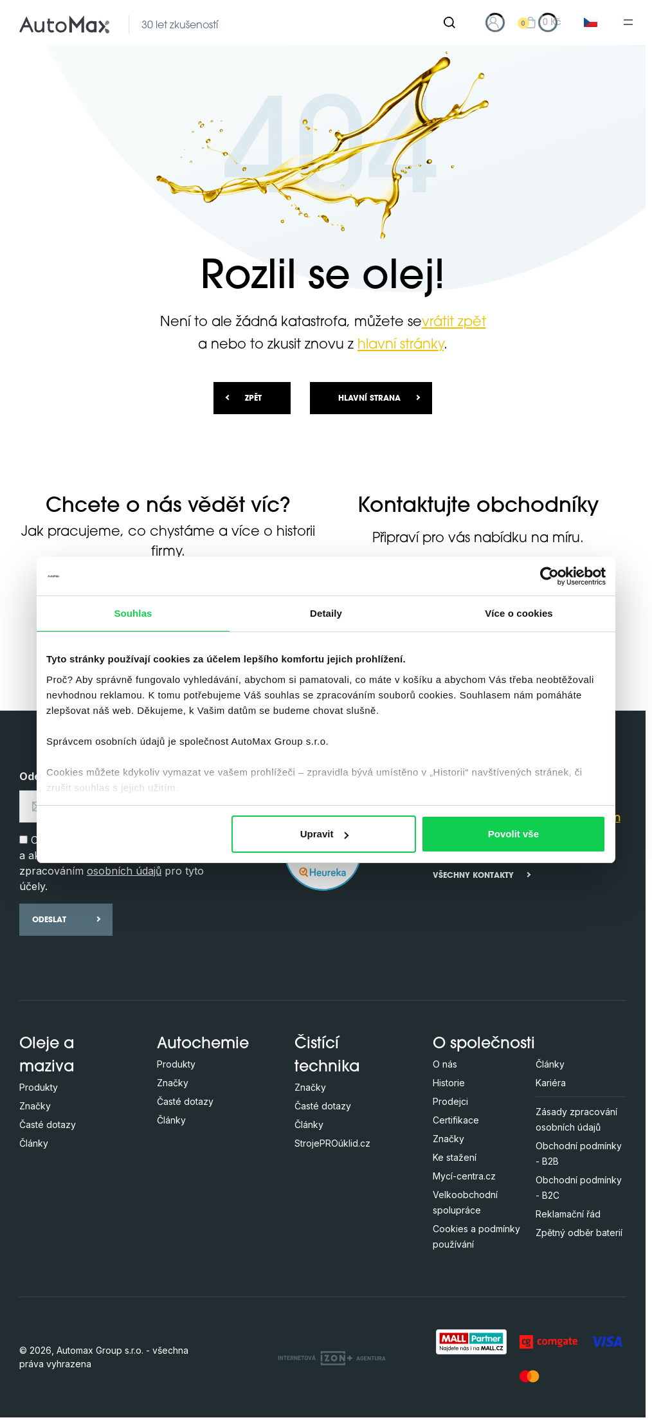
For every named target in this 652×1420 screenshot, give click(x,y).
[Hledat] (449, 23)
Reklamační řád (568, 1213)
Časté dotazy (47, 1124)
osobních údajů (124, 870)
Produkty (38, 1087)
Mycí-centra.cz (464, 1175)
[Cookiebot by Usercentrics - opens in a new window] (549, 576)
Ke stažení (454, 1157)
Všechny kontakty (473, 876)
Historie (449, 1082)
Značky (35, 1105)
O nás (445, 1064)
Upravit (324, 833)
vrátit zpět (454, 322)
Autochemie (203, 1044)
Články (33, 1143)
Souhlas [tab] (133, 613)
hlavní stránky (401, 345)
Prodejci (450, 1101)
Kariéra (551, 1082)
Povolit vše (513, 833)
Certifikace (456, 1120)
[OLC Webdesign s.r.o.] (332, 1357)
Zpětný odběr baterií (579, 1232)
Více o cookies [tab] (519, 613)
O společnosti (484, 1044)
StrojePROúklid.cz (332, 1143)
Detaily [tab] (326, 613)
